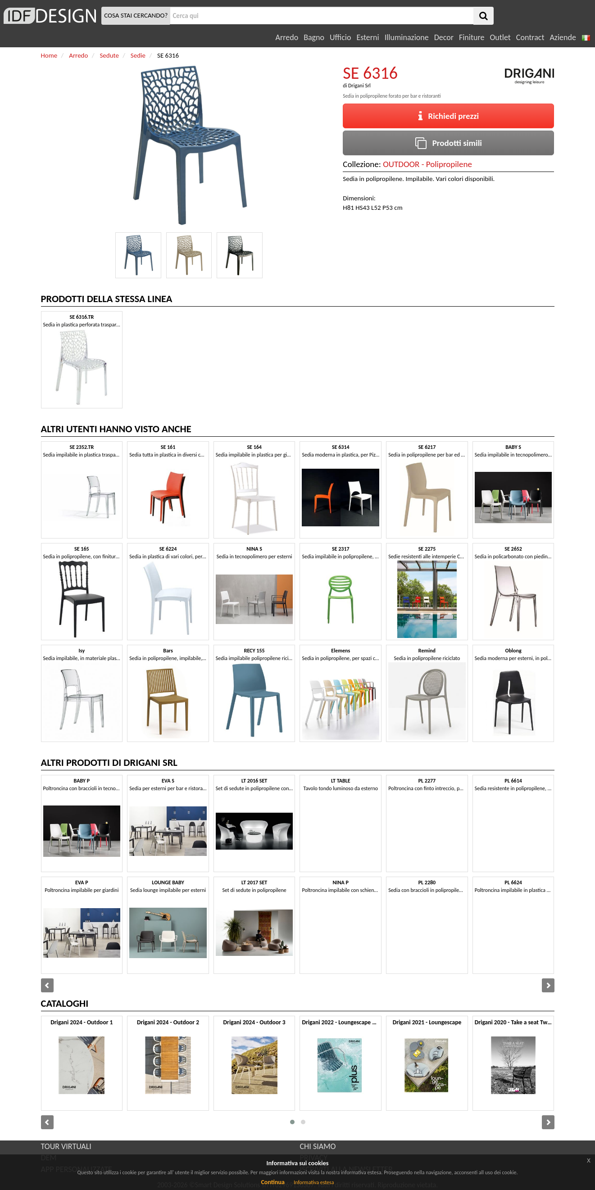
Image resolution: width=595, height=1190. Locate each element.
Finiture (471, 37)
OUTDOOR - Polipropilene (427, 164)
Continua (272, 1182)
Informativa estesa (314, 1182)
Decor (444, 37)
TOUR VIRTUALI (66, 1146)
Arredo (287, 37)
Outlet (500, 37)
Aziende (563, 37)
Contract (530, 37)
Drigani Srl (359, 85)
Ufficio (340, 37)
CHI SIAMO (318, 1146)
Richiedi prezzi (448, 116)
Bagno (314, 37)
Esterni (367, 37)
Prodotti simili (448, 143)
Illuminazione (407, 37)
